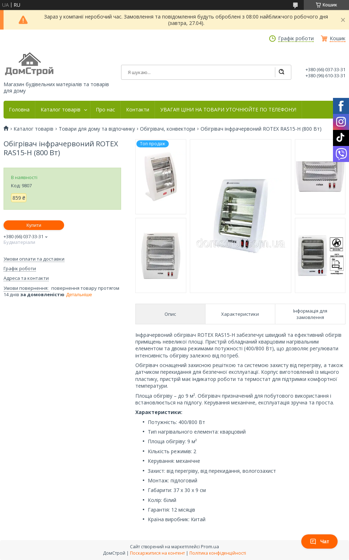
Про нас (105, 109)
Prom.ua (210, 546)
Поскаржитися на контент (157, 553)
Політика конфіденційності (217, 553)
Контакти (137, 109)
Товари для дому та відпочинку (97, 129)
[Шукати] (281, 72)
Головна (19, 109)
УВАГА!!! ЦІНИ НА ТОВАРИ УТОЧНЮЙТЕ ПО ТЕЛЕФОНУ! (228, 109)
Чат (319, 541)
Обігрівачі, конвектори (167, 129)
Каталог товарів (60, 109)
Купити (33, 225)
